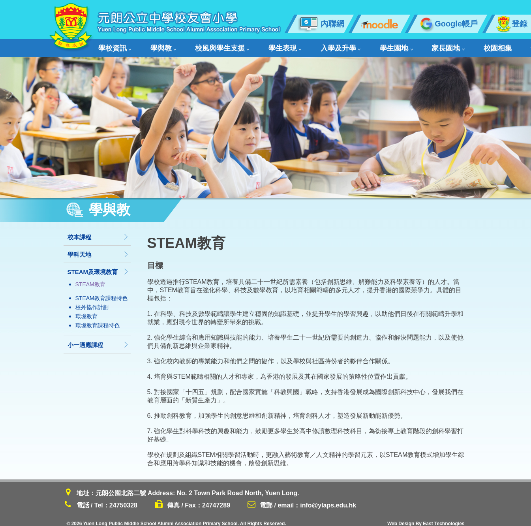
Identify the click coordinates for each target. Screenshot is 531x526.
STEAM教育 (90, 279)
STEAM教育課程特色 (101, 293)
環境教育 (86, 311)
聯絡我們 (487, 45)
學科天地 (98, 249)
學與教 (150, 45)
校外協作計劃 (92, 302)
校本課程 (98, 232)
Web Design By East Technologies (426, 518)
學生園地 (337, 45)
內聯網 (320, 24)
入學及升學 (293, 45)
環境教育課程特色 (97, 320)
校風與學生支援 (198, 45)
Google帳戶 (448, 24)
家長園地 (377, 45)
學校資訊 (113, 45)
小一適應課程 (98, 339)
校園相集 (415, 45)
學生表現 (249, 45)
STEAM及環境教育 (98, 266)
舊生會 (450, 45)
